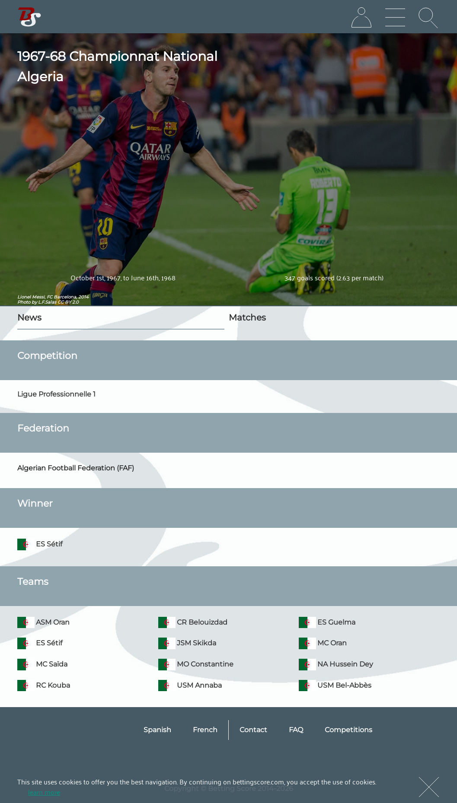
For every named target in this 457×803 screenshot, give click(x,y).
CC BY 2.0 (68, 302)
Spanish (157, 730)
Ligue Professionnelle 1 (56, 394)
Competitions (348, 730)
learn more (44, 792)
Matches (247, 317)
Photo (23, 302)
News (29, 317)
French (205, 730)
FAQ (296, 730)
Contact (253, 730)
